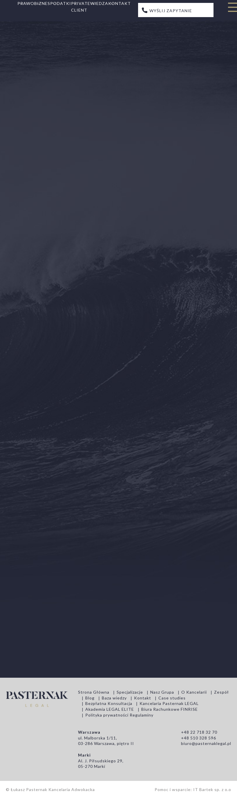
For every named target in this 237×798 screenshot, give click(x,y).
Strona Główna (93, 692)
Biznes (42, 3)
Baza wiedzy (114, 697)
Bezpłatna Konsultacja (108, 703)
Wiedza (99, 3)
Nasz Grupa (162, 692)
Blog (90, 697)
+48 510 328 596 (198, 737)
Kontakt (119, 3)
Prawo (25, 3)
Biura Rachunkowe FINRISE (169, 709)
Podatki (60, 3)
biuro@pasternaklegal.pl (206, 743)
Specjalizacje (130, 692)
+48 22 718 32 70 (199, 732)
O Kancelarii (194, 692)
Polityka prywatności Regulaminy (119, 714)
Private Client (80, 6)
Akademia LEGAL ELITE (109, 709)
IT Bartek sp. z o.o (212, 789)
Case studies (172, 697)
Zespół (221, 692)
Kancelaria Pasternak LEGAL (169, 703)
